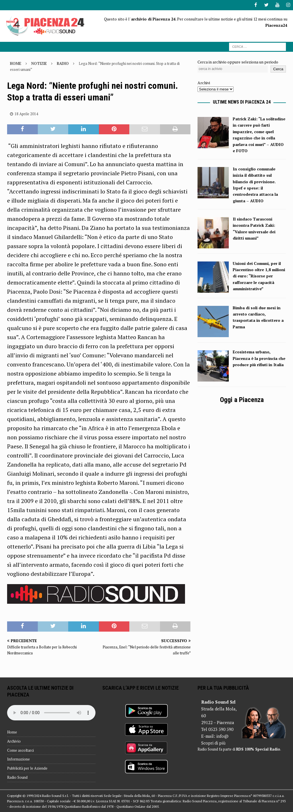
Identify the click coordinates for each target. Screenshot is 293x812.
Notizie (39, 63)
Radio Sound (17, 777)
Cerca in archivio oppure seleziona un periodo (238, 62)
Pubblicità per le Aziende (27, 768)
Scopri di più (213, 742)
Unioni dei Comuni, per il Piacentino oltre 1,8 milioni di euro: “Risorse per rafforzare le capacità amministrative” (259, 275)
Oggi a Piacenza (242, 400)
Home (12, 731)
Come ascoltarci (20, 750)
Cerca (278, 69)
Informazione (18, 759)
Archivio (14, 740)
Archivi (204, 82)
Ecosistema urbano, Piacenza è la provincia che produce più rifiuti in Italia (259, 358)
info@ (222, 736)
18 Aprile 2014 (26, 113)
